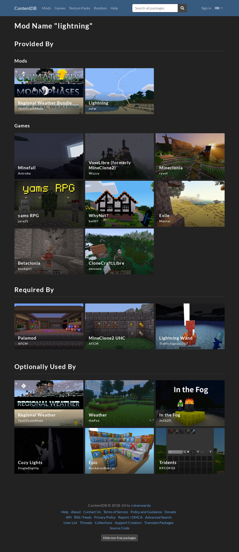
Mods (46, 8)
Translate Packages (159, 522)
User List (70, 522)
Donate (170, 512)
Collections (103, 522)
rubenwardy (141, 505)
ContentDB (25, 8)
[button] (219, 8)
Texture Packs (79, 8)
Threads (86, 522)
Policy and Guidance (146, 512)
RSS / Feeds (83, 517)
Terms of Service (115, 512)
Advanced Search (158, 517)
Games (60, 8)
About (76, 512)
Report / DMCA (130, 517)
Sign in (206, 8)
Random (100, 8)
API (69, 517)
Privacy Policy (105, 517)
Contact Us (92, 512)
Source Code (119, 528)
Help (114, 8)
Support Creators (128, 522)
